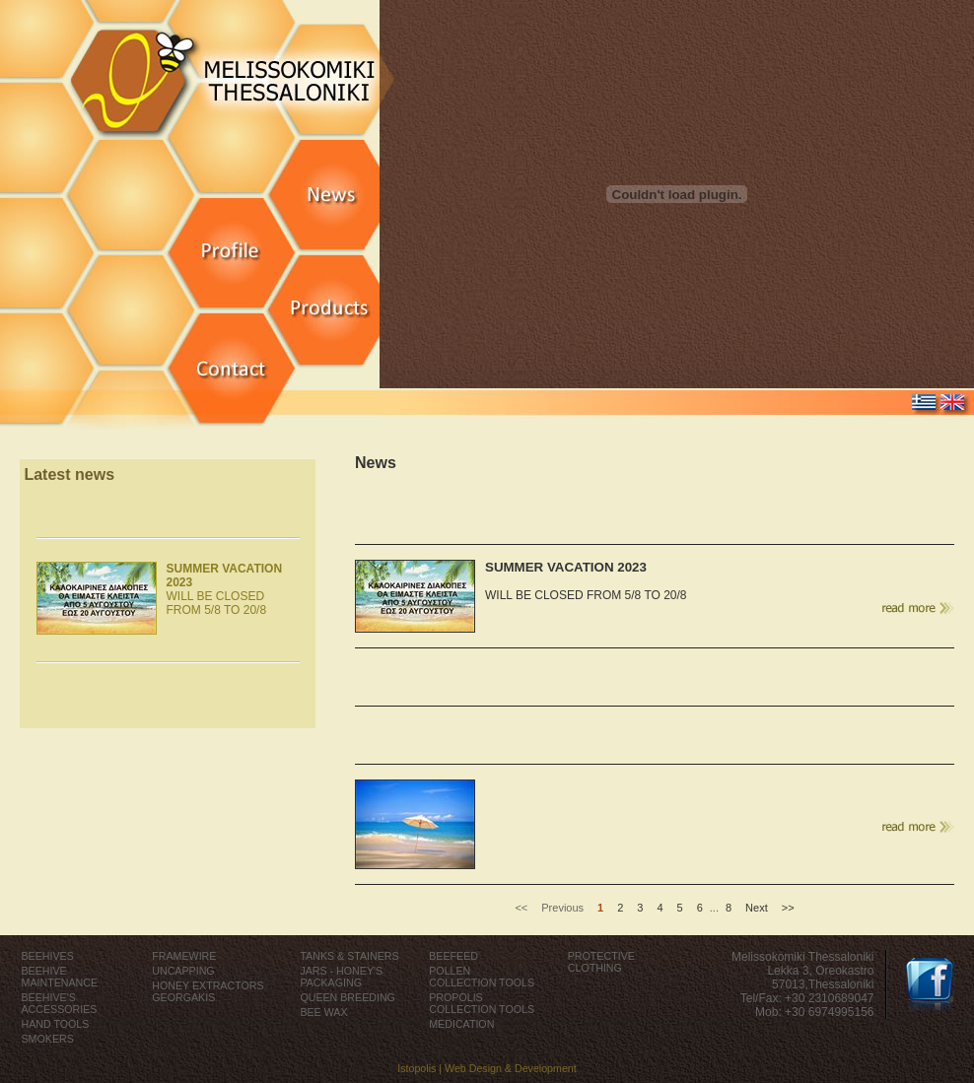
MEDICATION (461, 1024)
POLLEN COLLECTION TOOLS (481, 976)
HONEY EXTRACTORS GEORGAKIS (207, 991)
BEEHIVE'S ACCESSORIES (60, 1003)
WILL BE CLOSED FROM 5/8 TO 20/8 (225, 589)
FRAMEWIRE (184, 956)
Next (756, 908)
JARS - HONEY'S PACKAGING (341, 976)
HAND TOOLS (56, 1024)
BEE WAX (323, 1012)
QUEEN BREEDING (347, 997)
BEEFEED (453, 956)
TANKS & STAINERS (349, 956)
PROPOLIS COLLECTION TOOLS (481, 1003)
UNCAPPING (183, 971)
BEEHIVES (48, 956)
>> (788, 908)
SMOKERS (48, 1039)
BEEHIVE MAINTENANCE (60, 976)
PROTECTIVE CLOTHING (601, 962)
